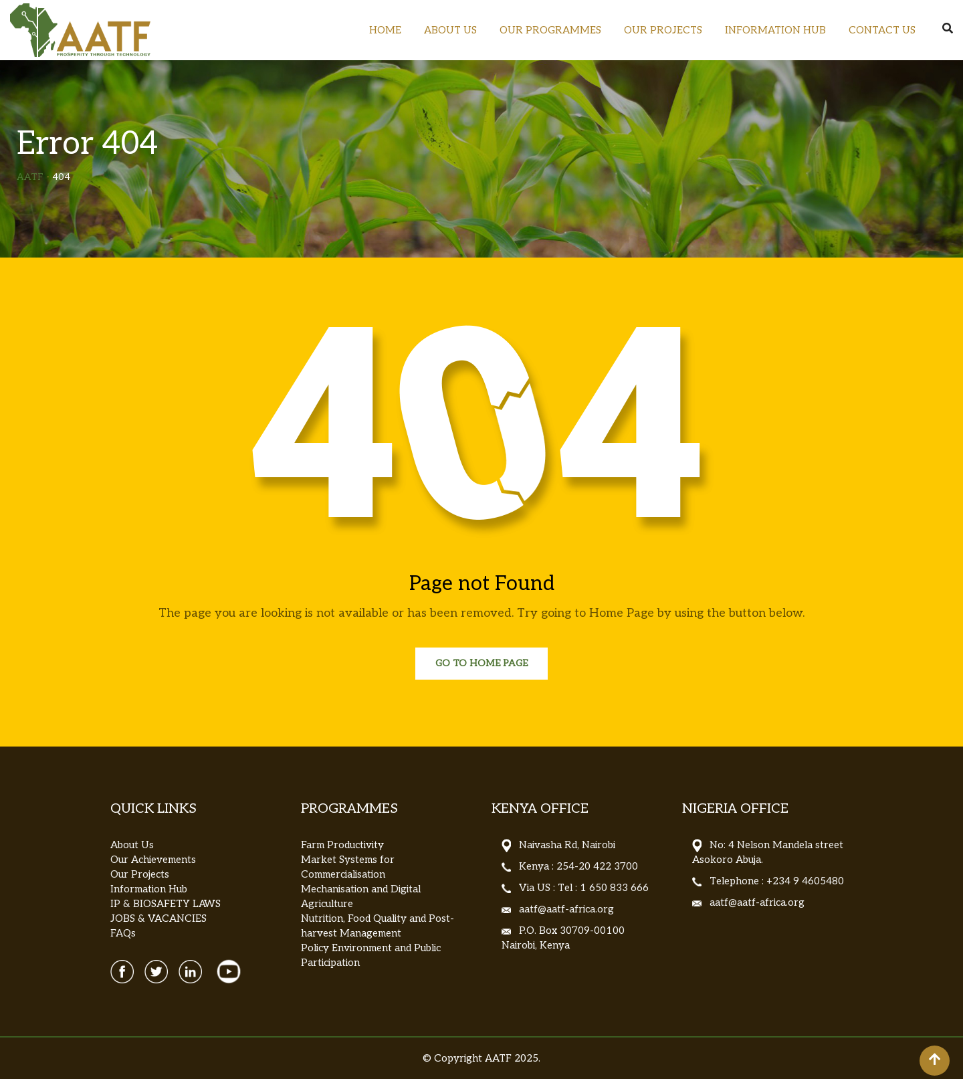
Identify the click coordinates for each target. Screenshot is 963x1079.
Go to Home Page (481, 663)
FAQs (123, 933)
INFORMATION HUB (775, 30)
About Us (132, 845)
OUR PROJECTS (663, 30)
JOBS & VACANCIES (158, 918)
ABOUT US (450, 30)
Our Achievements (153, 860)
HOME (385, 30)
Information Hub (148, 889)
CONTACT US (882, 30)
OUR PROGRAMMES (550, 30)
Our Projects (139, 874)
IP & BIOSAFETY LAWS (165, 904)
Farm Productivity (342, 845)
